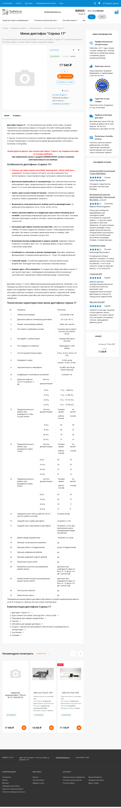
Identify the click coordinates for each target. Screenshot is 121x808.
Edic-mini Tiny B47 (97, 302)
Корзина (36, 777)
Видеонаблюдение (95, 777)
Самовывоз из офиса (60, 103)
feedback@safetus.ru (52, 12)
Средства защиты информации (74, 777)
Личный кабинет (38, 780)
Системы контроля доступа (72, 780)
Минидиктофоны (36, 28)
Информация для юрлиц (46, 3)
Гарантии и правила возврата (12, 789)
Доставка (28, 3)
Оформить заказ (38, 783)
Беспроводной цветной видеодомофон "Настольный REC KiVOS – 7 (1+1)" (102, 197)
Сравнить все (43, 653)
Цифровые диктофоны (19, 28)
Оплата (19, 3)
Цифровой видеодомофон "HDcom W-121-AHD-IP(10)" (15, 695)
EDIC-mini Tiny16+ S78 (43, 692)
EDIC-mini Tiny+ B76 (70, 692)
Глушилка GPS (96, 274)
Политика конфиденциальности (13, 792)
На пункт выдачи (59, 95)
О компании (7, 3)
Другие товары (94, 783)
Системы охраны (69, 783)
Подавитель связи (97, 245)
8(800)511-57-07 (7, 758)
